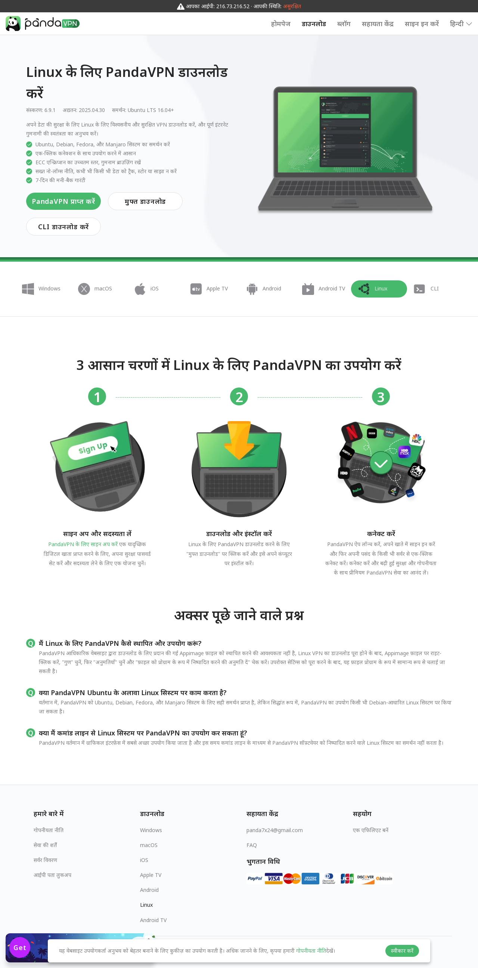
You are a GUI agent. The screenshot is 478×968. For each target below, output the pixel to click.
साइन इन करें (422, 23)
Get (20, 947)
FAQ (251, 845)
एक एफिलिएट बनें (370, 830)
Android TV (153, 920)
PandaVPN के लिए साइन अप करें (83, 544)
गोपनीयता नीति (48, 830)
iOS (144, 859)
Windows (151, 830)
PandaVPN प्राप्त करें (63, 201)
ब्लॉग (344, 23)
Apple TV (150, 874)
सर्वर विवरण (45, 859)
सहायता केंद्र (378, 23)
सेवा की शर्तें (45, 845)
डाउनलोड (314, 23)
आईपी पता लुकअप (52, 874)
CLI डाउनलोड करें (63, 226)
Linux (146, 904)
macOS (149, 845)
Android (149, 889)
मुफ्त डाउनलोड (145, 201)
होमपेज (281, 23)
